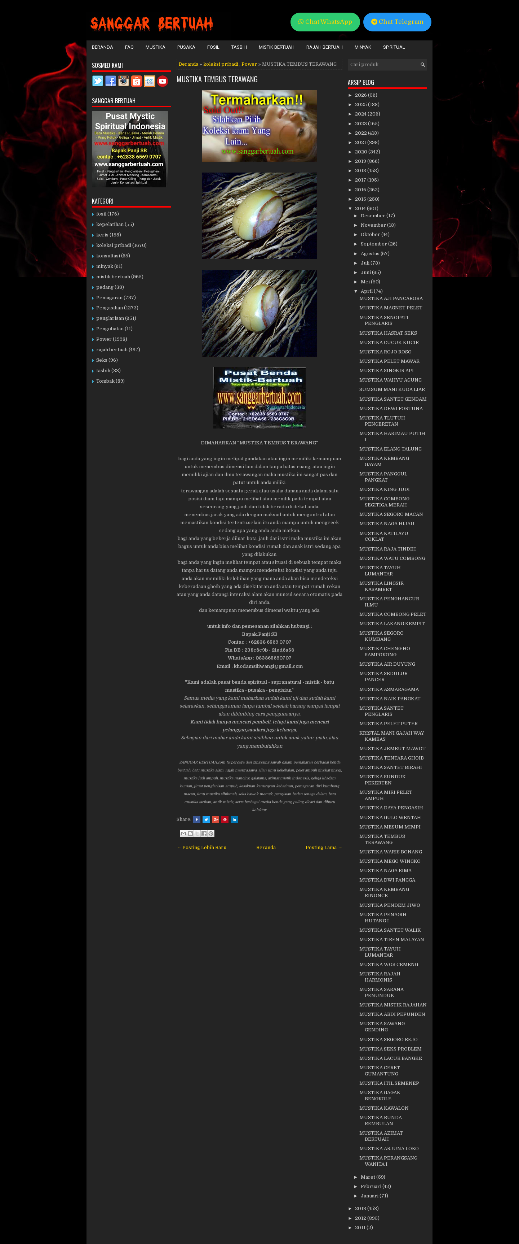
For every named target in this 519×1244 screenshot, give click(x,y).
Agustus (371, 253)
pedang (105, 287)
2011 (361, 1227)
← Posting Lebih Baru (201, 847)
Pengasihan (109, 307)
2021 (361, 142)
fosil (101, 214)
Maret (368, 1177)
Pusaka (186, 47)
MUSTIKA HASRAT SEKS (388, 333)
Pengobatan (110, 328)
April (367, 291)
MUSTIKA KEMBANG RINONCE (384, 892)
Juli (366, 263)
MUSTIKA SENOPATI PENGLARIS (383, 320)
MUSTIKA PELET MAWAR (389, 361)
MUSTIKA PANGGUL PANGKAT (383, 477)
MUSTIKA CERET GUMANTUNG (379, 1070)
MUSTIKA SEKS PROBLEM (390, 1049)
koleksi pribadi (220, 64)
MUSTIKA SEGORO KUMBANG (381, 636)
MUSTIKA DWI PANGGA (387, 880)
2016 (361, 189)
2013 (361, 1208)
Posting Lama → (324, 847)
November (374, 225)
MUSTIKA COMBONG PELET (392, 614)
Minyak (363, 47)
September (374, 244)
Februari (371, 1186)
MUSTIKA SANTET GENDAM (393, 399)
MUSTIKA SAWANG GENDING (382, 1026)
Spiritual (394, 47)
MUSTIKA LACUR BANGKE (390, 1058)
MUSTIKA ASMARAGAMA (389, 689)
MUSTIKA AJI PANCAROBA (391, 298)
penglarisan (110, 318)
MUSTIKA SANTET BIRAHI (390, 767)
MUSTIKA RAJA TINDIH (387, 549)
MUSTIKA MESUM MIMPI (390, 827)
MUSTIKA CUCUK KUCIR (389, 342)
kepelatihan (110, 224)
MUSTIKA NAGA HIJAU (386, 523)
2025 (361, 104)
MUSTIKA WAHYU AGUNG (390, 380)
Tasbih (239, 47)
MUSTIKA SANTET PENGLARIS (381, 711)
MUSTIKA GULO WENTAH (390, 817)
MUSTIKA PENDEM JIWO (389, 905)
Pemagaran (109, 297)
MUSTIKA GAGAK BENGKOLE (379, 1095)
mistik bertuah (113, 276)
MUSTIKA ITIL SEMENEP (389, 1083)
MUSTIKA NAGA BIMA (385, 870)
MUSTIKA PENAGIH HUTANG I (383, 917)
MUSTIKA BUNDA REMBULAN (380, 1120)
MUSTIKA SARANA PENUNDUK (381, 992)
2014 (361, 208)
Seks (101, 360)
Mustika (155, 47)
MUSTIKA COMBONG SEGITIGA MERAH (384, 502)
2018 (361, 170)
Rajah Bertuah (324, 47)
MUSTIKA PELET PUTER (388, 723)
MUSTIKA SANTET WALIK (390, 930)
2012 (361, 1218)
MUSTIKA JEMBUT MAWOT (392, 748)
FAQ (129, 47)
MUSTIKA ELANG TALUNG (390, 449)
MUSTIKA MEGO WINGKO (390, 861)
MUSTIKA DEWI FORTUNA (391, 408)
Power (249, 64)
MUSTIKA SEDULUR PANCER (383, 676)
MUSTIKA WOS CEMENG (388, 964)
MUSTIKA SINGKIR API (386, 370)
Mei (366, 281)
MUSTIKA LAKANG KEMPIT (392, 623)
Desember (373, 215)
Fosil (213, 47)
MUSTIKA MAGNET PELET (390, 307)
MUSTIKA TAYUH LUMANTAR (380, 571)
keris (102, 235)
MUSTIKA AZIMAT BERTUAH (381, 1136)
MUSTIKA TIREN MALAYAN (391, 939)
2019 (361, 161)
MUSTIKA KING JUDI (384, 489)
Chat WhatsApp (325, 21)
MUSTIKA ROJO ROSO (385, 352)
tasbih (103, 370)
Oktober (371, 234)
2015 (361, 199)
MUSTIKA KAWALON (384, 1108)
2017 (361, 180)
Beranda (102, 47)
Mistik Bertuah (276, 47)
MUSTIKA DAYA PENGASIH (391, 807)
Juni (366, 272)
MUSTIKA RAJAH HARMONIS (379, 977)
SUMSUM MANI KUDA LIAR (392, 389)
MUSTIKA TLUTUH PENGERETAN (382, 421)
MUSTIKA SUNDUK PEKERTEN (382, 780)
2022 (361, 133)
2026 (361, 95)
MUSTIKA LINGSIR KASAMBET (381, 586)
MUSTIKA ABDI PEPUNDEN (392, 1014)
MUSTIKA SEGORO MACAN (391, 514)
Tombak (105, 381)
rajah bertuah (112, 349)
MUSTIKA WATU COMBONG (392, 558)
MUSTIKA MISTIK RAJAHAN (393, 1005)
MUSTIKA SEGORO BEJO (388, 1039)
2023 (361, 123)
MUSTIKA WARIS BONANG (390, 851)
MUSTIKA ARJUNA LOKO (389, 1148)
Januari (370, 1196)
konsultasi (108, 255)
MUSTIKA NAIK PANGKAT (390, 698)
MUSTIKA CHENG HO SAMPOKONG (384, 651)
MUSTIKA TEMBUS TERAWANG (217, 79)
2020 (361, 152)
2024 (361, 114)
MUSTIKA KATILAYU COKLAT (383, 536)
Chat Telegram (397, 21)
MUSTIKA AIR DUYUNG (387, 664)
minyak (104, 266)
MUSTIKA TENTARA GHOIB (391, 758)
